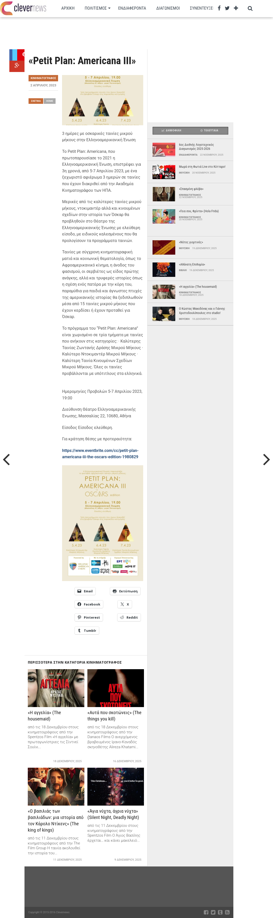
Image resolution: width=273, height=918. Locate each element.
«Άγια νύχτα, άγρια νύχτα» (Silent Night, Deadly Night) (113, 814)
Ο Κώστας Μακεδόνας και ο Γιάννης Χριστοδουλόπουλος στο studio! (202, 311)
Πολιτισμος (96, 8)
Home (49, 101)
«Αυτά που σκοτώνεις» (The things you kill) (114, 716)
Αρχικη (68, 8)
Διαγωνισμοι (168, 8)
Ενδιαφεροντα (132, 8)
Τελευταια (209, 130)
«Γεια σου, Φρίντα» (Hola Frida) (199, 211)
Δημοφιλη (171, 130)
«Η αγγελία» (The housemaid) (44, 716)
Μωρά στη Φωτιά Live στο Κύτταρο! (202, 166)
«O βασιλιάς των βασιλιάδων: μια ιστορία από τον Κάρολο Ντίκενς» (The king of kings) (55, 820)
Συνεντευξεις (203, 8)
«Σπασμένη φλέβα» (191, 189)
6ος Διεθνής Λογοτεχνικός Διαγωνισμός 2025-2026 (196, 147)
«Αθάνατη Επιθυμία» (192, 264)
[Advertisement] (131, 32)
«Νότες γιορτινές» (191, 242)
